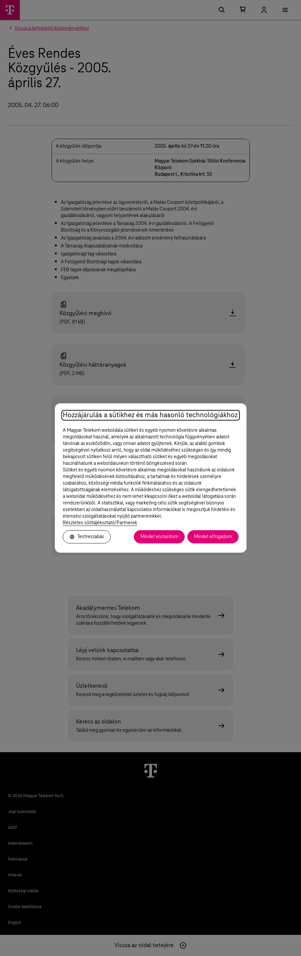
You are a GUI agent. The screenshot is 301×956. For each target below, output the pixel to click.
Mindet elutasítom (159, 536)
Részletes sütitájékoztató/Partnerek (100, 523)
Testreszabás (86, 536)
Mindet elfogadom (213, 536)
